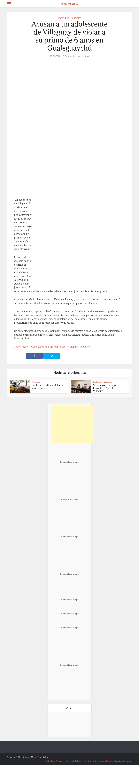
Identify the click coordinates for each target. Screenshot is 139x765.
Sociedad (70, 761)
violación (86, 346)
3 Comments (69, 56)
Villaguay (73, 346)
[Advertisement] (72, 424)
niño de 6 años (57, 346)
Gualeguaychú (39, 346)
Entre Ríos (63, 18)
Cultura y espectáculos (103, 761)
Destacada (97, 382)
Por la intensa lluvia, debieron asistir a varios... (48, 387)
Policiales (76, 18)
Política (88, 761)
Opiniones (127, 761)
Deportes (118, 761)
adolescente (22, 346)
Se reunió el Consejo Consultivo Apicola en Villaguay (105, 388)
